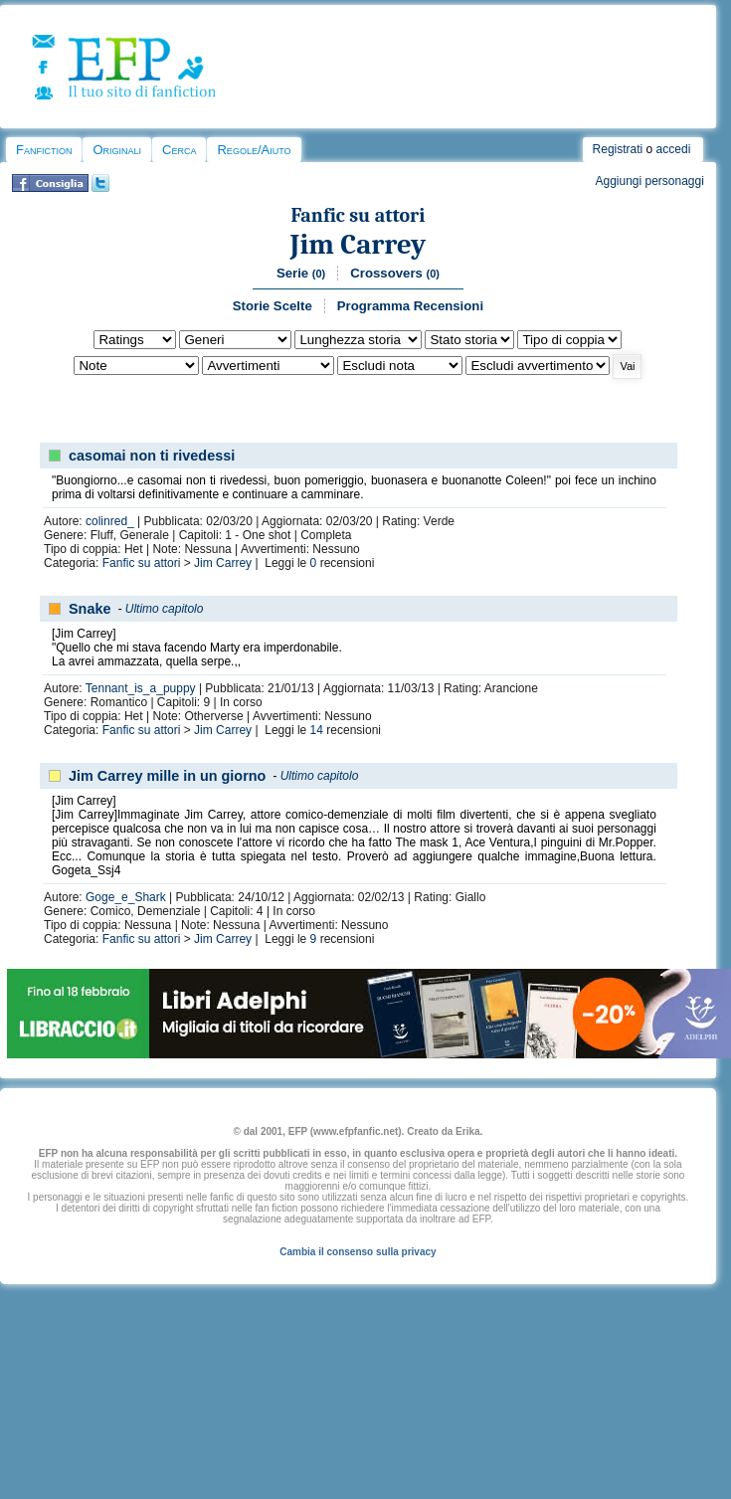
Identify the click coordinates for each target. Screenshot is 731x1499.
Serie (300, 273)
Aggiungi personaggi (649, 181)
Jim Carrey (358, 244)
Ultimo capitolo (164, 609)
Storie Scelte (272, 305)
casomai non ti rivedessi (152, 456)
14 (316, 730)
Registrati (618, 149)
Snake (89, 609)
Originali (116, 149)
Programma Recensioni (410, 305)
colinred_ (110, 521)
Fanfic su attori (358, 215)
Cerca (179, 149)
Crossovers (395, 273)
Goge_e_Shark (126, 897)
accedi (673, 149)
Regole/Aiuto (253, 149)
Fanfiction (44, 149)
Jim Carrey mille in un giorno (167, 776)
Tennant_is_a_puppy (141, 688)
